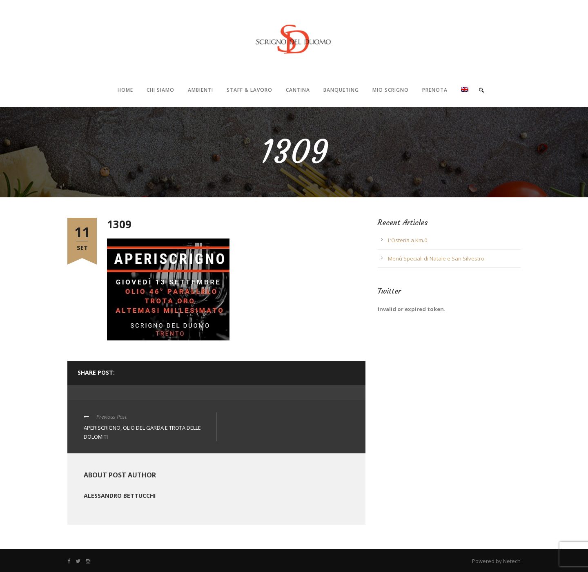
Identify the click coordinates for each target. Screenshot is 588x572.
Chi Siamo (160, 89)
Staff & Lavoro (249, 89)
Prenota (435, 89)
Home (125, 89)
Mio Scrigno (390, 89)
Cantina (298, 89)
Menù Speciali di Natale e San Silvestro (436, 258)
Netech (512, 561)
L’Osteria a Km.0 (407, 240)
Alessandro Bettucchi (120, 495)
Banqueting (341, 89)
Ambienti (200, 89)
